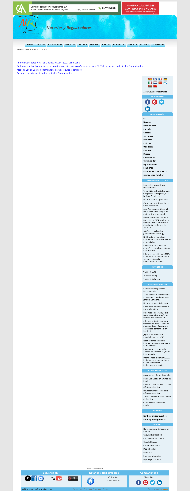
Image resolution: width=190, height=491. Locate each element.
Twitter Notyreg (150, 275)
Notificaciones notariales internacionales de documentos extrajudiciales (157, 239)
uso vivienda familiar (153, 175)
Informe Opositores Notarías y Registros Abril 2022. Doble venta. (49, 62)
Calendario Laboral (151, 445)
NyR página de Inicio (152, 459)
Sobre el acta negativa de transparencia (154, 186)
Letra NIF (147, 452)
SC (144, 118)
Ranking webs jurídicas (154, 419)
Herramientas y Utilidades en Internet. (156, 430)
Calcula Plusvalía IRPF (152, 434)
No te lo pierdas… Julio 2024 (155, 199)
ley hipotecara (150, 164)
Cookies (106, 489)
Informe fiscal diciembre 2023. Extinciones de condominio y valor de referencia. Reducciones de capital (156, 258)
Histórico (144, 44)
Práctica (106, 44)
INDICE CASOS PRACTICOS (155, 171)
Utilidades (148, 146)
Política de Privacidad (92, 489)
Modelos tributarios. (152, 456)
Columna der (149, 160)
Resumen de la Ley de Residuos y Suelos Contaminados (44, 73)
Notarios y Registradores (69, 27)
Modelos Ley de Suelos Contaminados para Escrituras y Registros (49, 69)
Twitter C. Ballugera (151, 279)
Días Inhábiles (149, 449)
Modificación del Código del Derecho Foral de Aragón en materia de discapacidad (155, 212)
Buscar (146, 154)
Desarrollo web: (158, 489)
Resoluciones (55, 44)
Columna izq (149, 157)
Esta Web (132, 44)
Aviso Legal (77, 489)
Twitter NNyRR (149, 272)
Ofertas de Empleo (163, 375)
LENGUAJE (148, 168)
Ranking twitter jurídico (155, 416)
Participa (82, 44)
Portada (30, 44)
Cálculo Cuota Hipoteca (153, 438)
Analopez (147, 375)
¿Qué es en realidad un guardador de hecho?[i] (153, 232)
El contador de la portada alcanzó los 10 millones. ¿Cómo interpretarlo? (157, 248)
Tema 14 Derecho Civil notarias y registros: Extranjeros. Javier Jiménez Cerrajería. (156, 193)
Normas (41, 44)
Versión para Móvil (95, 468)
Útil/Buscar (119, 44)
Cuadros (94, 44)
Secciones (70, 44)
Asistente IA (158, 44)
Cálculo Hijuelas (150, 442)
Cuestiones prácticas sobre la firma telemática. (156, 204)
